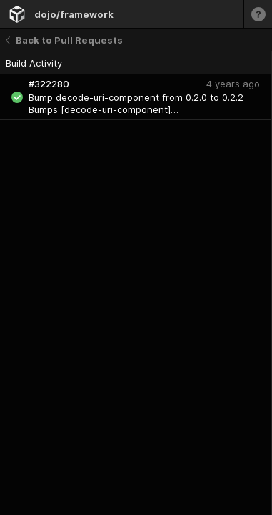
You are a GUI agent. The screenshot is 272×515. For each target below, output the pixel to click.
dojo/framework (74, 14)
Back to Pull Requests (64, 40)
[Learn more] (257, 14)
